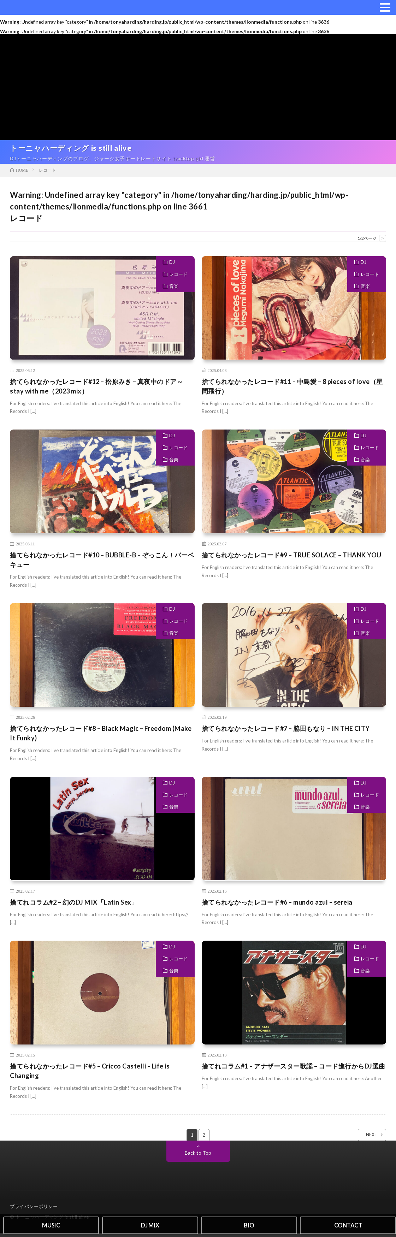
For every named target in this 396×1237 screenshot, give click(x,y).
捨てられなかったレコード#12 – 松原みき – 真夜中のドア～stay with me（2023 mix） (96, 390)
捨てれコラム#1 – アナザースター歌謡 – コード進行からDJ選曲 (293, 1070)
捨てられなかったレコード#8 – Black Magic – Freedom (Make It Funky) (100, 737)
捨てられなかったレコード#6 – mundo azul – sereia (277, 906)
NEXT (366, 1139)
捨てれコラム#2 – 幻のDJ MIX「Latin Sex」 (74, 906)
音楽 (173, 290)
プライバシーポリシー (34, 1210)
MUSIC (51, 1224)
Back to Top (198, 1157)
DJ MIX (150, 1224)
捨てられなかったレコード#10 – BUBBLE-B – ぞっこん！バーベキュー (102, 563)
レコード (178, 278)
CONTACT (348, 1224)
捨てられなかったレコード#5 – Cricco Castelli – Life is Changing (90, 1074)
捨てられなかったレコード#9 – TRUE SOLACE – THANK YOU (292, 559)
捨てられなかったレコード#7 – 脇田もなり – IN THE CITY (286, 732)
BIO (249, 1224)
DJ (172, 266)
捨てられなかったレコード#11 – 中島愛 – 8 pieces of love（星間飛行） (292, 390)
